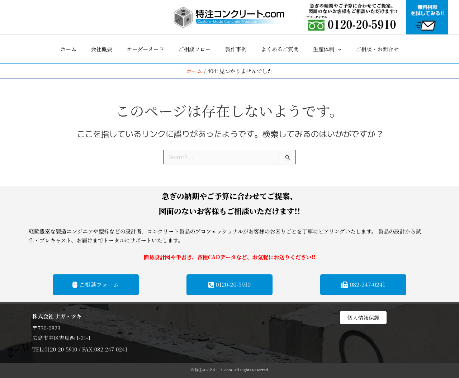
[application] (338, 49)
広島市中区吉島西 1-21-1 (61, 337)
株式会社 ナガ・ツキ (57, 316)
